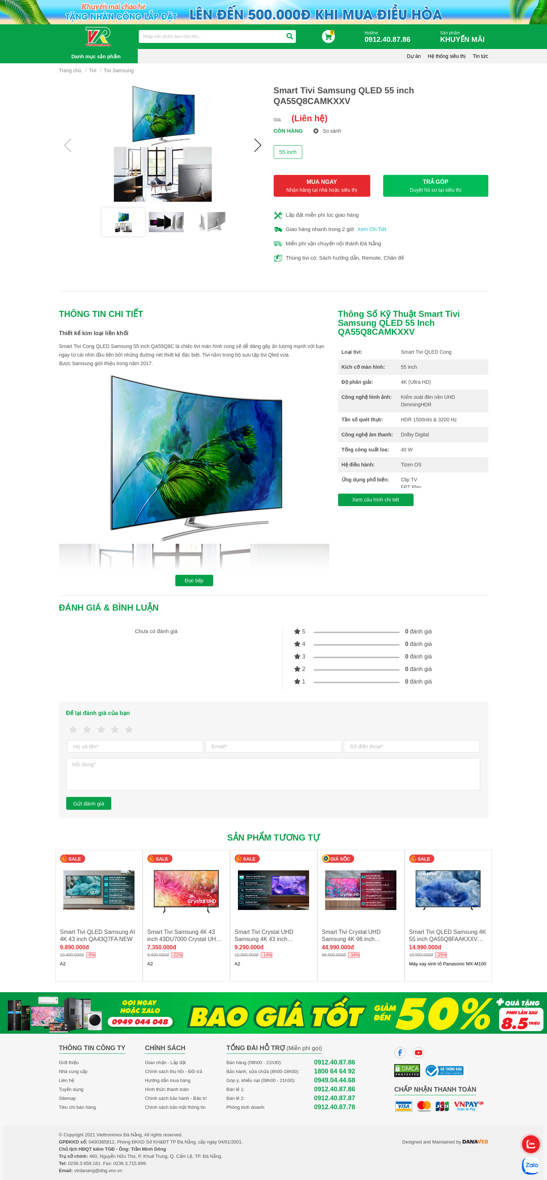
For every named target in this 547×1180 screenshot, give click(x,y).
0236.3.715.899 (129, 1163)
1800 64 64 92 (334, 1071)
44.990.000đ (338, 947)
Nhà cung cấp (73, 1071)
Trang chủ (70, 70)
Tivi (92, 70)
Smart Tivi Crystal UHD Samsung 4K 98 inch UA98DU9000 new (351, 939)
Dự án (414, 56)
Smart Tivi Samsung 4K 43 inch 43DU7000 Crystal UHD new (183, 939)
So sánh (327, 131)
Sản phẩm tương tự (273, 837)
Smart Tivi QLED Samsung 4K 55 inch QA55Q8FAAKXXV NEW (447, 939)
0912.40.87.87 (334, 1098)
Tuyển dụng (71, 1089)
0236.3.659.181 (84, 1163)
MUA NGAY (322, 186)
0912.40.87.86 (334, 1062)
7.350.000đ (161, 947)
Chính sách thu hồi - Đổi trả (173, 1071)
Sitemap (67, 1098)
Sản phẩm (464, 37)
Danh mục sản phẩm (96, 56)
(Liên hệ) (310, 118)
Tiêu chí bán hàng (77, 1107)
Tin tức (480, 56)
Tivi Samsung (119, 70)
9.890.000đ (74, 947)
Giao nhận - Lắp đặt (165, 1062)
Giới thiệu (69, 1062)
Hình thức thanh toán (167, 1089)
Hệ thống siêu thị (447, 56)
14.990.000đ (425, 947)
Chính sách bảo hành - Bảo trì (176, 1098)
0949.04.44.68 (334, 1080)
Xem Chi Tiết (371, 229)
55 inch (288, 152)
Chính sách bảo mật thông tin (175, 1107)
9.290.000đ (249, 947)
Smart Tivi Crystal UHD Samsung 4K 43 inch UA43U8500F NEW (264, 939)
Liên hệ (66, 1080)
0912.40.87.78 (334, 1107)
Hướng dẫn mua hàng (167, 1080)
